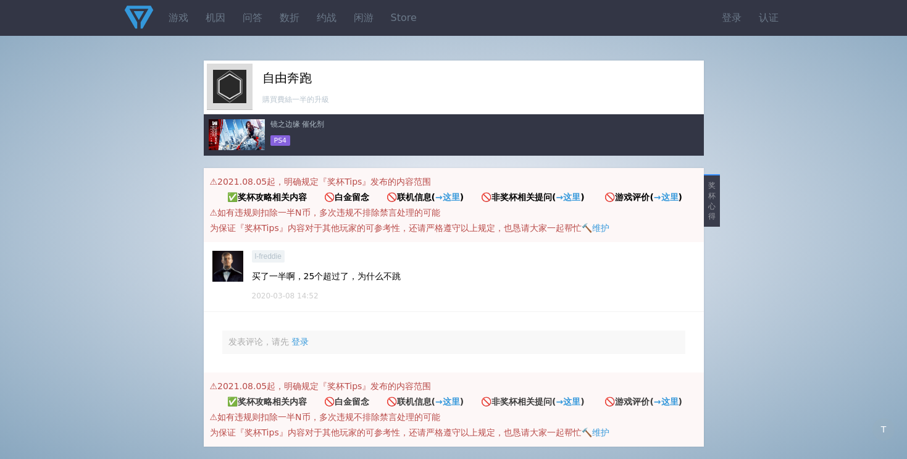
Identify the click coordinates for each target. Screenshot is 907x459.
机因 (215, 17)
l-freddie (268, 256)
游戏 (178, 17)
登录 (732, 17)
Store (404, 17)
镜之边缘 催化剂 (297, 124)
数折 (289, 17)
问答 (252, 17)
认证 (769, 17)
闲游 (364, 17)
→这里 (447, 197)
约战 (326, 17)
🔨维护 (595, 228)
